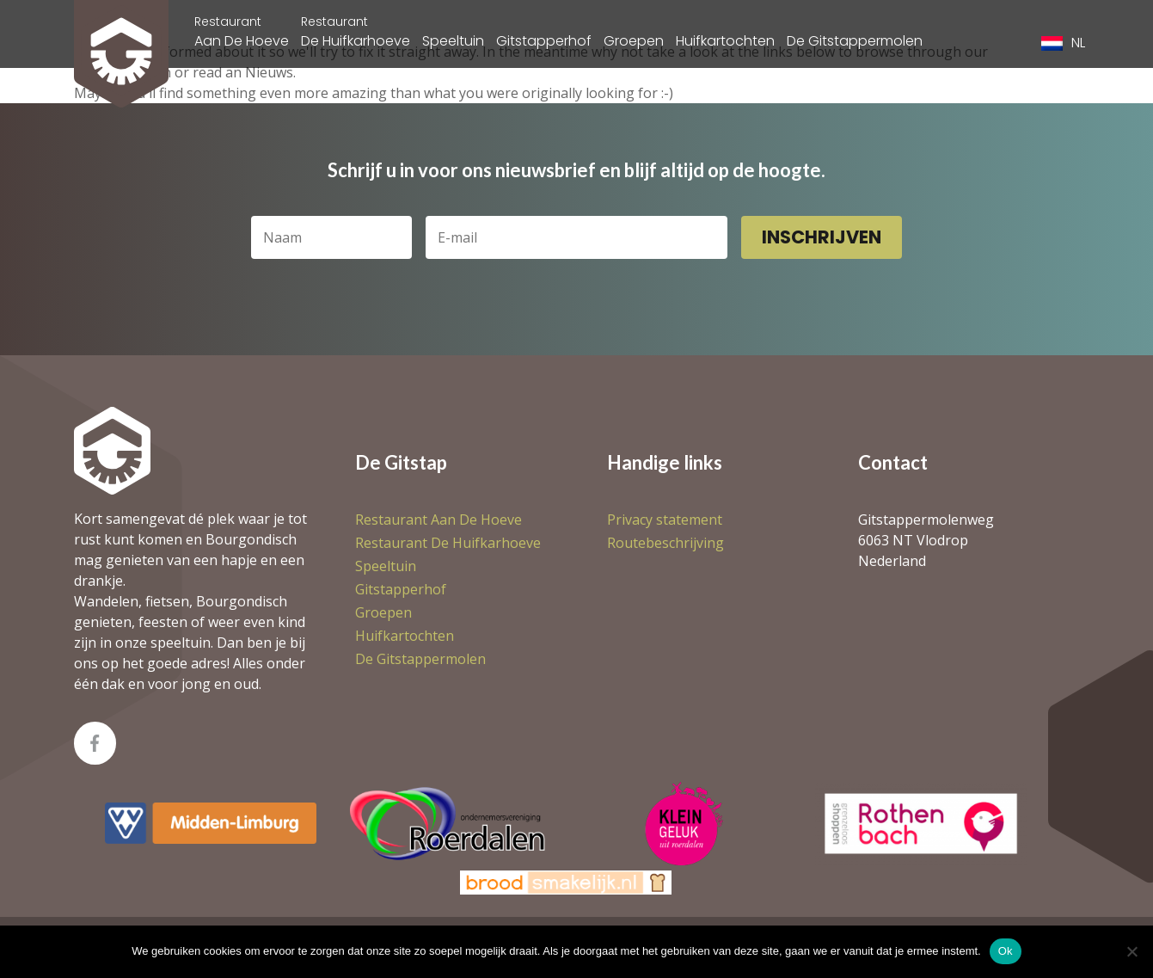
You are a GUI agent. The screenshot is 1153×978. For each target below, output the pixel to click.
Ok (1005, 950)
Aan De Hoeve (241, 32)
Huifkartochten (725, 41)
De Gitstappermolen (855, 41)
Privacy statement (664, 519)
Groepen (634, 41)
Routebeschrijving (665, 542)
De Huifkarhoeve (355, 32)
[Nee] (1131, 951)
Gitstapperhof (544, 41)
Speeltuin (453, 41)
